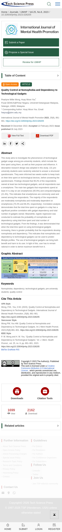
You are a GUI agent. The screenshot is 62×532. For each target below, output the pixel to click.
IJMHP (23, 12)
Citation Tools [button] (45, 393)
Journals (14, 12)
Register (54, 526)
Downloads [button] (17, 393)
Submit (23, 526)
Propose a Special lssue (19, 52)
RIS (17, 350)
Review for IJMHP (31, 62)
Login (39, 526)
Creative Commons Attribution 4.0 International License (38, 368)
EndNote (12, 350)
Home (4, 12)
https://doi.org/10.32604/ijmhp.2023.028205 (25, 121)
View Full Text (15, 135)
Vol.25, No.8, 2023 (38, 12)
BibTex (4, 350)
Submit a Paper (15, 42)
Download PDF (44, 135)
